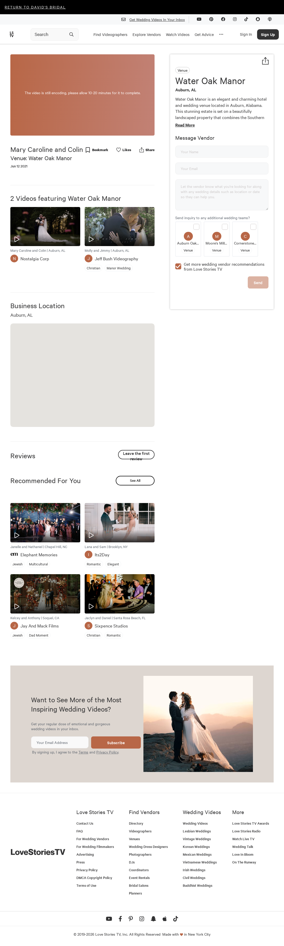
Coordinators (139, 869)
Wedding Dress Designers (148, 846)
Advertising (85, 854)
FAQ (79, 831)
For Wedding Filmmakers (95, 846)
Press (80, 862)
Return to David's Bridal (35, 7)
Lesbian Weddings (197, 831)
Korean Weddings (196, 846)
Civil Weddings (194, 877)
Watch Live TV (243, 838)
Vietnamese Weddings (200, 862)
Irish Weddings (194, 869)
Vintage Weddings (197, 838)
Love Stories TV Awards (250, 823)
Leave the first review (136, 454)
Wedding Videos (195, 823)
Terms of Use (86, 885)
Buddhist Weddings (197, 885)
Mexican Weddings (197, 854)
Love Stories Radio (246, 831)
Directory (136, 823)
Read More (185, 125)
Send (258, 282)
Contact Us (84, 823)
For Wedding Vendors (92, 838)
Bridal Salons (138, 885)
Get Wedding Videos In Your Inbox (155, 19)
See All (135, 480)
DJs (132, 862)
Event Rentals (139, 877)
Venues (134, 838)
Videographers (140, 831)
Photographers (140, 854)
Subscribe (116, 742)
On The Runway (244, 862)
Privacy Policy (107, 752)
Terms (83, 752)
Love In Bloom (242, 854)
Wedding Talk (242, 846)
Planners (135, 893)
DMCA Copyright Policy (94, 877)
